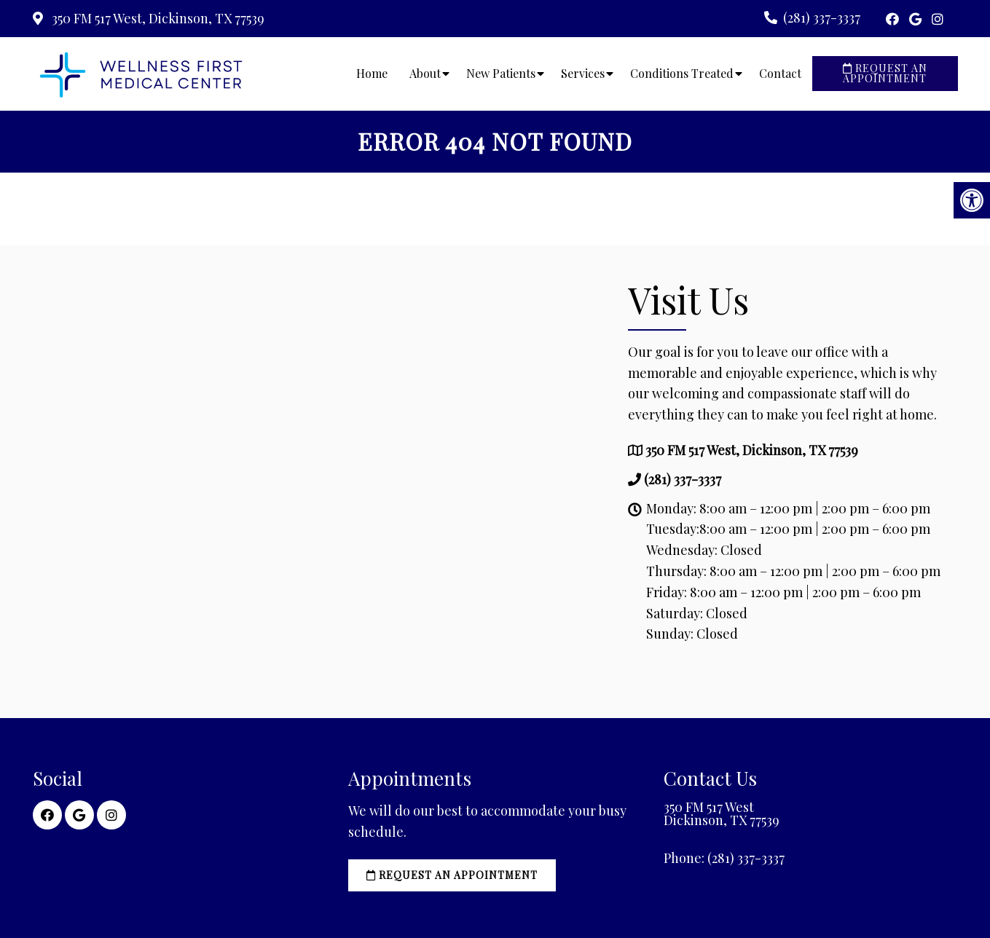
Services (583, 73)
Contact (780, 73)
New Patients (500, 73)
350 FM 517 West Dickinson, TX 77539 (721, 813)
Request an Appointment (885, 73)
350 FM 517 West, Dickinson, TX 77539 (156, 18)
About (425, 73)
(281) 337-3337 (821, 17)
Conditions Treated (682, 73)
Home (372, 73)
